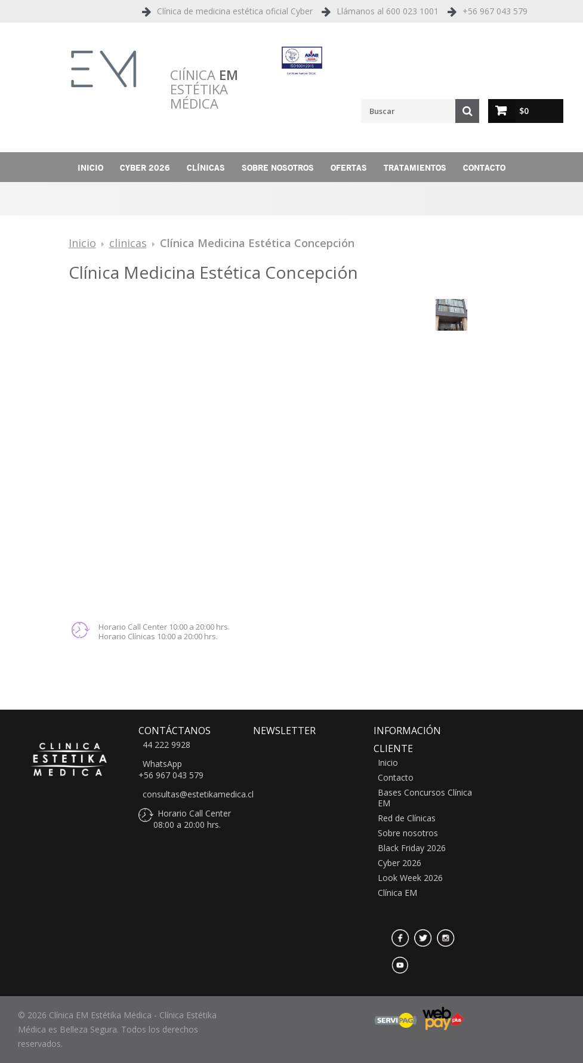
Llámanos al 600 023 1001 (388, 11)
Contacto (484, 167)
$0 (524, 110)
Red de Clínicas (407, 818)
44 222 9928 (166, 745)
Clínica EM (397, 893)
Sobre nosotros (278, 167)
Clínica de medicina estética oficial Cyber (235, 11)
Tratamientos (415, 167)
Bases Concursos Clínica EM (425, 798)
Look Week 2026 (410, 878)
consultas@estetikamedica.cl (198, 794)
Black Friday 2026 (412, 848)
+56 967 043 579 (495, 11)
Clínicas (206, 167)
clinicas (128, 243)
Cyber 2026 (145, 167)
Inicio (90, 167)
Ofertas (349, 167)
